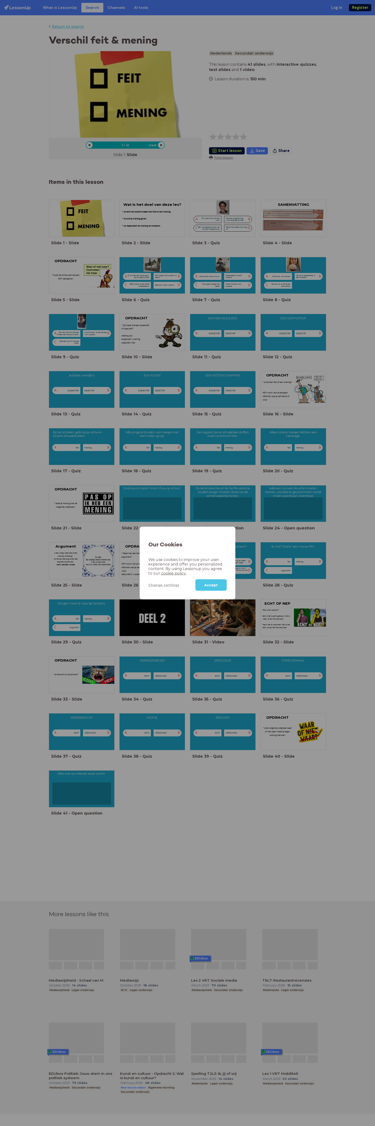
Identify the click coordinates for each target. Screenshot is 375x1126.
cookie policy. (173, 573)
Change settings (163, 585)
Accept (211, 585)
